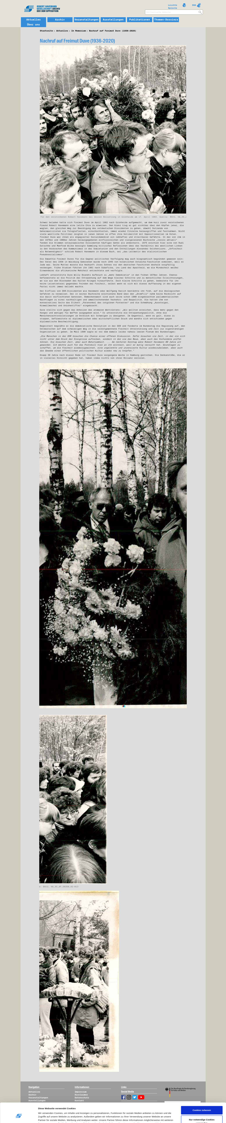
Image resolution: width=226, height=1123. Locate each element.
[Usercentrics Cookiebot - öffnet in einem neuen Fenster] (19, 1117)
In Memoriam (78, 31)
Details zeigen (48, 1117)
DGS (194, 5)
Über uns (33, 24)
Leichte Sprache (172, 6)
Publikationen (139, 19)
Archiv (60, 19)
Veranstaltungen (87, 19)
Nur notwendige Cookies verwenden (202, 1107)
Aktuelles (33, 19)
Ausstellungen (113, 19)
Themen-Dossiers (166, 19)
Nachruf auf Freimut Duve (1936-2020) (112, 31)
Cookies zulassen (202, 1096)
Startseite (46, 31)
